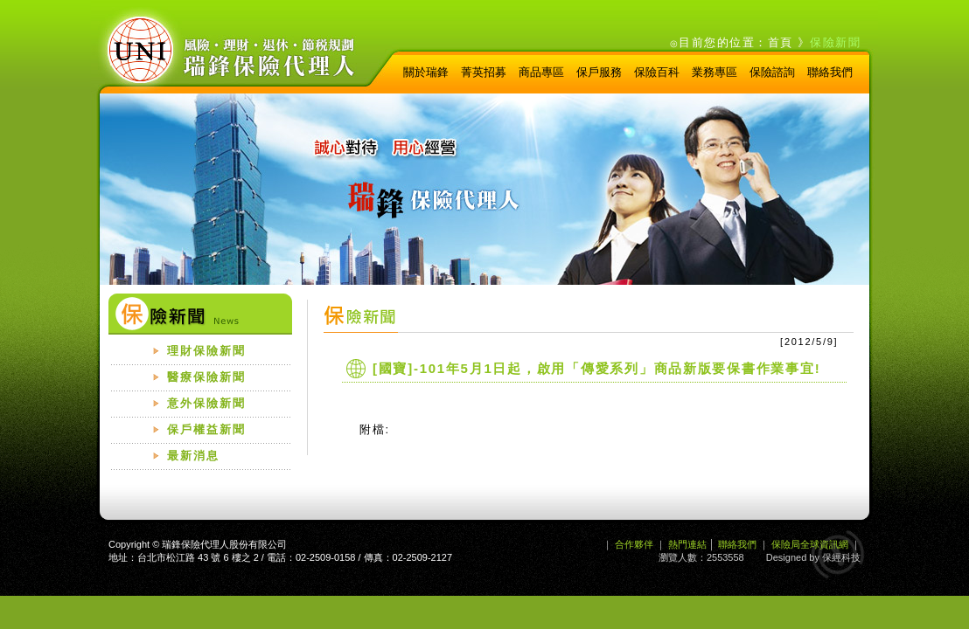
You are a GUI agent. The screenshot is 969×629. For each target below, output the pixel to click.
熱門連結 (687, 544)
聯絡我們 (830, 72)
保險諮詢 (772, 72)
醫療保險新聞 (206, 377)
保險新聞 (835, 42)
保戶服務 (599, 72)
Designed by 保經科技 (813, 557)
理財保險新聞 (206, 350)
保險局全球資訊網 (809, 544)
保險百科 (657, 72)
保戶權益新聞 (206, 429)
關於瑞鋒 (426, 72)
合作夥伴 (634, 544)
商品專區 (541, 72)
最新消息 (193, 455)
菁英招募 (483, 72)
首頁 (780, 42)
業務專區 (714, 72)
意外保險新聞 (206, 403)
